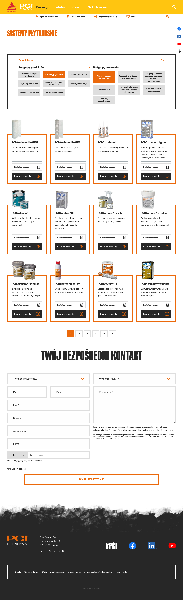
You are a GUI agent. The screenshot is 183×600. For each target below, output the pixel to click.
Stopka (18, 572)
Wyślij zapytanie (91, 479)
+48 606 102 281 (55, 551)
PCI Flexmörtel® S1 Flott (155, 283)
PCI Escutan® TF (108, 283)
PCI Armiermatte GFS (67, 142)
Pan (15, 392)
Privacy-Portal (121, 572)
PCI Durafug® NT (65, 213)
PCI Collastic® (20, 213)
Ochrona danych (31, 572)
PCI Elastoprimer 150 (67, 283)
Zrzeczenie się (74, 572)
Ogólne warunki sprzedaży (53, 572)
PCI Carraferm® (107, 142)
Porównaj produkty (27, 176)
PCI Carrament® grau (153, 142)
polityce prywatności (157, 427)
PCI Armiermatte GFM (25, 142)
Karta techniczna (27, 167)
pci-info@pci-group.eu (163, 430)
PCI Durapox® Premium (25, 283)
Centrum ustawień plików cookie (98, 572)
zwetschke (97, 588)
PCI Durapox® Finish (110, 213)
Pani (58, 392)
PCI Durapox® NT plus (154, 213)
